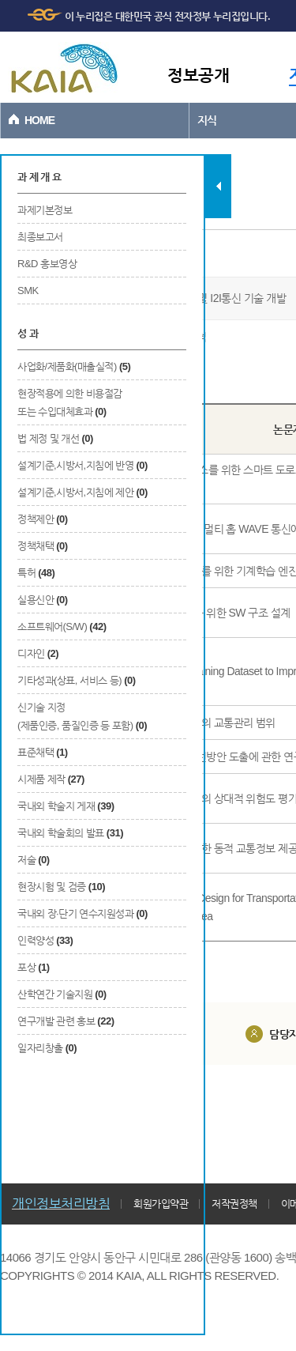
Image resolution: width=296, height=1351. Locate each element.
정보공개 (198, 75)
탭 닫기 (218, 186)
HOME (39, 120)
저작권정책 (234, 1203)
